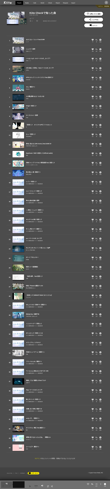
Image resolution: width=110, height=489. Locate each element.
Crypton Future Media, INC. (96, 472)
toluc (27, 448)
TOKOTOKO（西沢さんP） (32, 145)
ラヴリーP (28, 297)
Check (50, 3)
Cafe (34, 3)
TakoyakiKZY (29, 136)
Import (73, 3)
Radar (27, 3)
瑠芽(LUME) (28, 174)
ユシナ (27, 41)
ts (26, 127)
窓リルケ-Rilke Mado (30, 250)
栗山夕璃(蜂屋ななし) (30, 288)
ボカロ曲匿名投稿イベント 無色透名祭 (34, 183)
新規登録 (106, 6)
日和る (27, 70)
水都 (27, 278)
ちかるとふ (28, 439)
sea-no (27, 269)
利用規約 (22, 473)
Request (65, 3)
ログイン (100, 6)
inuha (27, 98)
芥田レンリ (28, 60)
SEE (27, 155)
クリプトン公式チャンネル (32, 164)
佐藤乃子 (28, 382)
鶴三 (27, 430)
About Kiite (9, 473)
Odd (27, 108)
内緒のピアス (29, 51)
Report (58, 3)
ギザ (31, 18)
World (42, 3)
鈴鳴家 (27, 259)
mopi (27, 117)
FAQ (16, 473)
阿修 (27, 354)
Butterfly (28, 89)
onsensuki (28, 79)
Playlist (19, 3)
